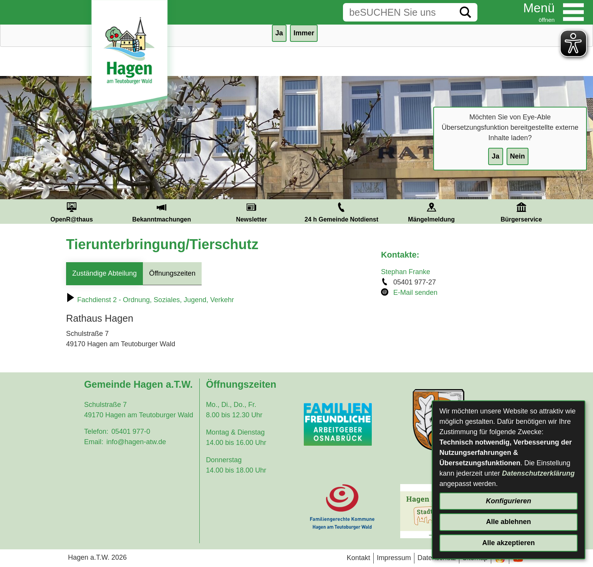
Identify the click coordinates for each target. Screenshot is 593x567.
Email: (93, 442)
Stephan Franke (405, 272)
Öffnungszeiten (172, 273)
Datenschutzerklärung (538, 473)
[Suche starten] (465, 12)
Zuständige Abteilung (104, 273)
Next (576, 211)
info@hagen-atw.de (136, 442)
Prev (17, 211)
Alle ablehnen (508, 522)
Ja (495, 156)
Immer (303, 33)
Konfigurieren (508, 501)
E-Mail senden (415, 292)
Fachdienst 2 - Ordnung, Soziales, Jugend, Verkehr (150, 300)
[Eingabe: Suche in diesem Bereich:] (398, 12)
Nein (517, 156)
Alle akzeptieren (508, 543)
